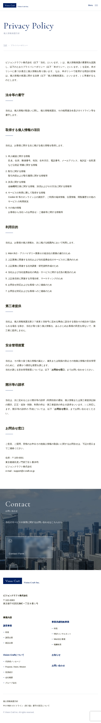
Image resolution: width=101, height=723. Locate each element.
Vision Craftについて (13, 655)
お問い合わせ (58, 665)
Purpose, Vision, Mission (15, 667)
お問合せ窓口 (58, 369)
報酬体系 (57, 644)
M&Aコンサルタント (62, 634)
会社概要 (9, 677)
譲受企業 (9, 638)
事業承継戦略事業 (60, 622)
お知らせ (56, 655)
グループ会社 (11, 683)
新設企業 (9, 643)
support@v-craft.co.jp (24, 471)
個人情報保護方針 (10, 701)
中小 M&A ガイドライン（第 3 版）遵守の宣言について (26, 706)
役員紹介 (9, 672)
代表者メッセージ (12, 661)
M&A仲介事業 (59, 639)
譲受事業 (7, 625)
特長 (7, 632)
